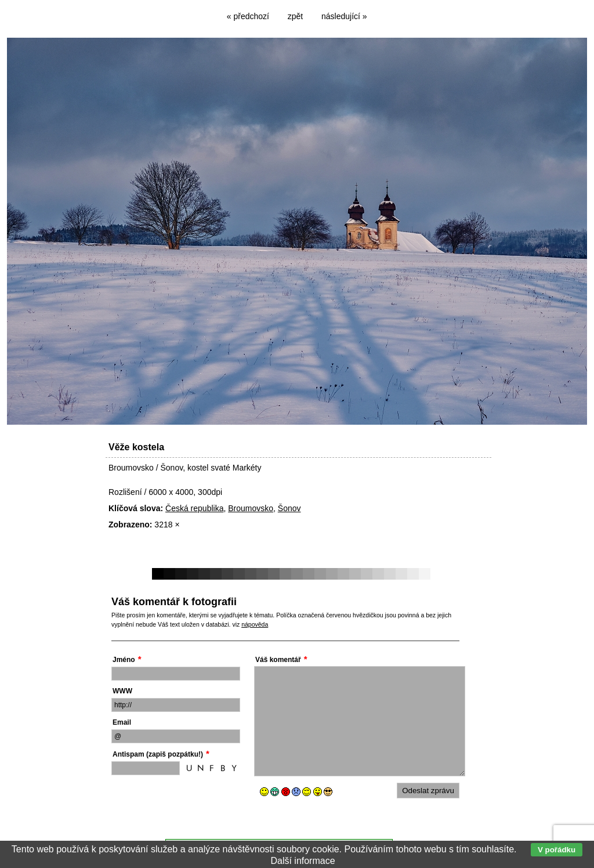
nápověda (254, 624)
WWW (122, 691)
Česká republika (194, 508)
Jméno (124, 660)
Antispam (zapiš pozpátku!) (158, 754)
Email (122, 722)
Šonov (289, 508)
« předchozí (248, 16)
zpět (295, 16)
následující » (344, 16)
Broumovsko (250, 508)
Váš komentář (278, 660)
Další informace (302, 861)
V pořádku (556, 849)
